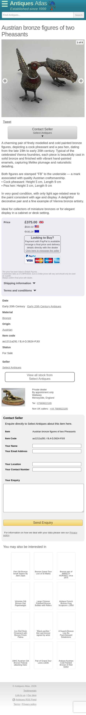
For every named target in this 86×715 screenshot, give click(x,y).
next (82, 80)
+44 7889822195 (59, 408)
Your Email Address (16, 451)
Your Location (13, 464)
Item (7, 431)
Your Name (11, 446)
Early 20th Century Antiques (44, 306)
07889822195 (44, 403)
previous (4, 80)
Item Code (11, 438)
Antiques (28, 3)
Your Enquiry (12, 480)
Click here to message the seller (42, 250)
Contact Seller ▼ (42, 132)
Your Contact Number (17, 469)
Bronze (6, 318)
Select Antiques (11, 367)
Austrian (7, 329)
